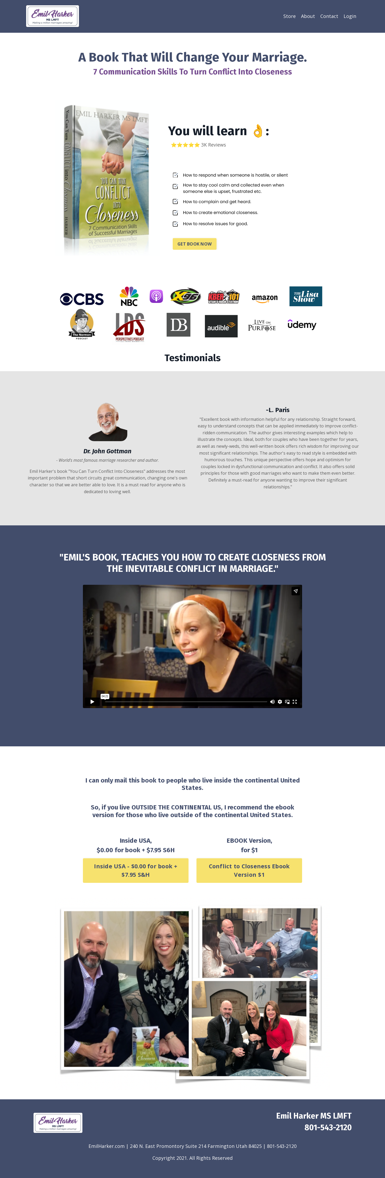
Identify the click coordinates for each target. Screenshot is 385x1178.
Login (350, 16)
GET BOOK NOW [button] (194, 244)
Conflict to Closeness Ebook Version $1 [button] (249, 870)
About (308, 16)
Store (289, 16)
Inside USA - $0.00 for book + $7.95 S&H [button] (135, 870)
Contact (329, 16)
